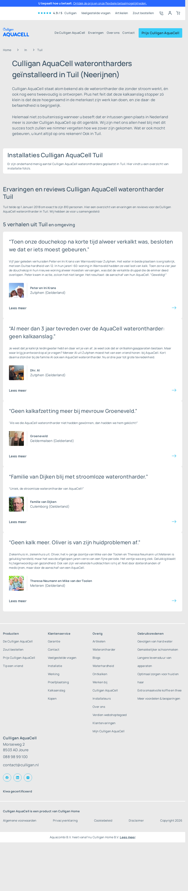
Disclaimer (136, 820)
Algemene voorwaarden (19, 820)
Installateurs (102, 698)
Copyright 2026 (171, 820)
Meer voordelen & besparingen (159, 698)
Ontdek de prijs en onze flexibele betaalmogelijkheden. (110, 3)
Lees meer (17, 308)
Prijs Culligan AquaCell (160, 33)
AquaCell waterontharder (83, 357)
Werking (53, 674)
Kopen (52, 698)
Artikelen (121, 13)
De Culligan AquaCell (70, 33)
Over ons (113, 33)
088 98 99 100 (15, 756)
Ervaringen (96, 33)
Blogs (96, 658)
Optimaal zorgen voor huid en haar (158, 678)
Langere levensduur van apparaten (155, 662)
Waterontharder (104, 649)
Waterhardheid (103, 666)
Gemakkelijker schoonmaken (158, 649)
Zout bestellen (143, 13)
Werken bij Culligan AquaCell (105, 686)
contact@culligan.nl (21, 764)
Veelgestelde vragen (96, 13)
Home (7, 50)
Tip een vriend (13, 666)
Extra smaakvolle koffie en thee (160, 690)
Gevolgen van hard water (155, 641)
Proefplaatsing (58, 682)
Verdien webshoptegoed (110, 715)
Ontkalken (100, 674)
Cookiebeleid (103, 820)
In (25, 50)
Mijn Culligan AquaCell (108, 731)
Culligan (70, 13)
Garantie (54, 641)
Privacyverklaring (65, 820)
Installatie (55, 666)
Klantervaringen (104, 723)
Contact (128, 33)
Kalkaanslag (56, 690)
